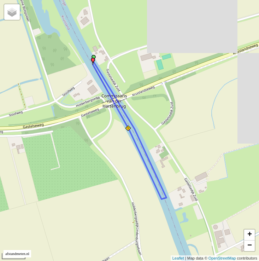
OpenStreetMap (222, 258)
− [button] (249, 245)
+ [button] (249, 235)
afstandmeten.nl (17, 254)
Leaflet (178, 258)
